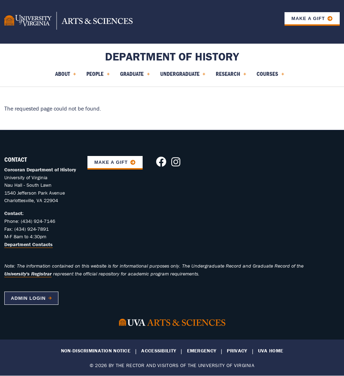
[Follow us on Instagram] (175, 164)
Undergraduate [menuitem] (183, 76)
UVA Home (270, 351)
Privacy (237, 351)
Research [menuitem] (231, 76)
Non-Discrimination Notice (95, 351)
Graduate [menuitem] (135, 76)
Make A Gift (111, 162)
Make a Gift (308, 18)
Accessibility (158, 351)
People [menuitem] (98, 76)
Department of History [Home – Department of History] (172, 56)
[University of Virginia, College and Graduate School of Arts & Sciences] (68, 22)
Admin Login (28, 298)
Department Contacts (28, 244)
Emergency (201, 351)
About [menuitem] (65, 76)
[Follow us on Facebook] (161, 164)
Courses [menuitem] (270, 76)
